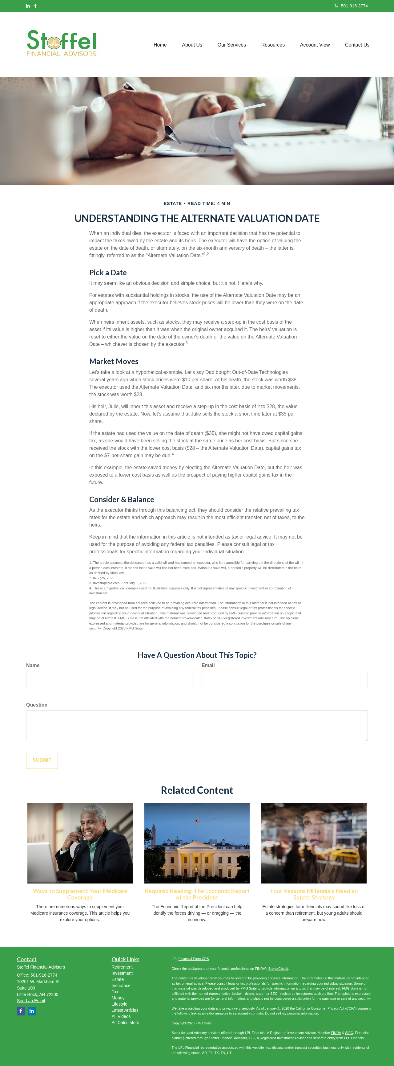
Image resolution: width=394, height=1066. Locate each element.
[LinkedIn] (28, 6)
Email (208, 665)
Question (36, 704)
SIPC (349, 1033)
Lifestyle (119, 1004)
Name (33, 665)
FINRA (336, 1033)
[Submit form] (42, 760)
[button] (191, 44)
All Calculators (125, 1022)
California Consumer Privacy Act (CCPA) (326, 1008)
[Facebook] (35, 6)
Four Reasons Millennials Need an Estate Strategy (314, 894)
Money (118, 997)
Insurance (121, 985)
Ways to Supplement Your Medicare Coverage (80, 894)
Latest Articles (125, 1010)
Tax (115, 991)
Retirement (122, 967)
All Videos (121, 1016)
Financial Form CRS (194, 959)
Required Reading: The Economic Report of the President (197, 894)
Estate (118, 979)
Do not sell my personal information (291, 1013)
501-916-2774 (351, 5)
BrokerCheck (278, 968)
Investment (122, 973)
